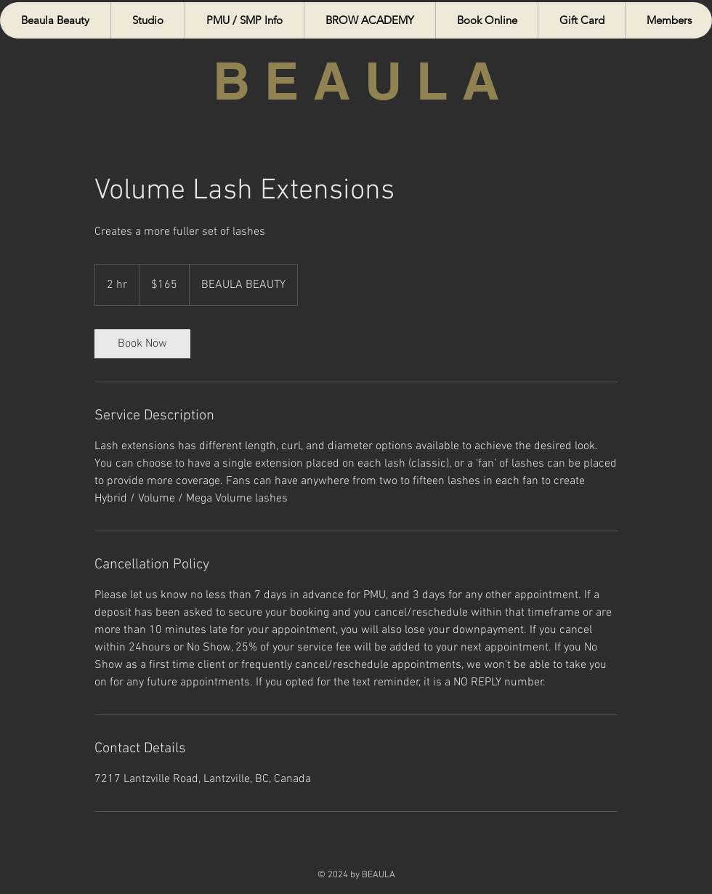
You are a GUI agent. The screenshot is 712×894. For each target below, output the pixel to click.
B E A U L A (356, 80)
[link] (142, 343)
